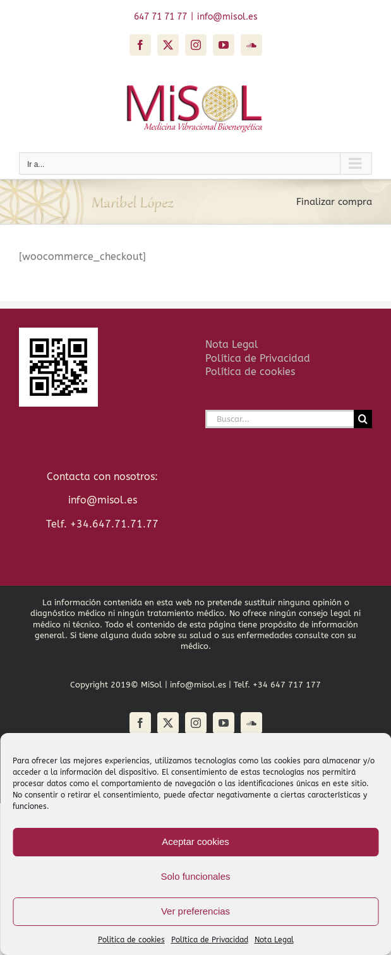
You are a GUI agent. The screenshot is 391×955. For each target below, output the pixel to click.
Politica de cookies (131, 939)
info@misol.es (227, 16)
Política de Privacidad (209, 939)
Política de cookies (250, 372)
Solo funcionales (195, 876)
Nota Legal (274, 939)
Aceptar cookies (195, 841)
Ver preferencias (195, 911)
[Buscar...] (279, 419)
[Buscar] (363, 419)
